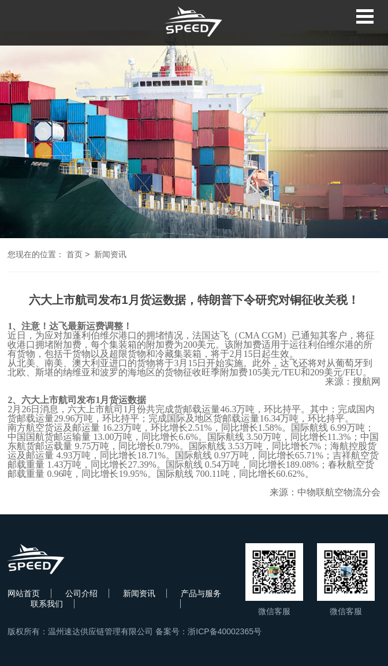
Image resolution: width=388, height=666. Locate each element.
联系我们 (47, 603)
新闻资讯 (110, 254)
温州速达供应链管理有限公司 (100, 631)
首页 (74, 254)
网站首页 (24, 593)
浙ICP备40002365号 (225, 631)
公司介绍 (81, 593)
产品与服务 (201, 593)
